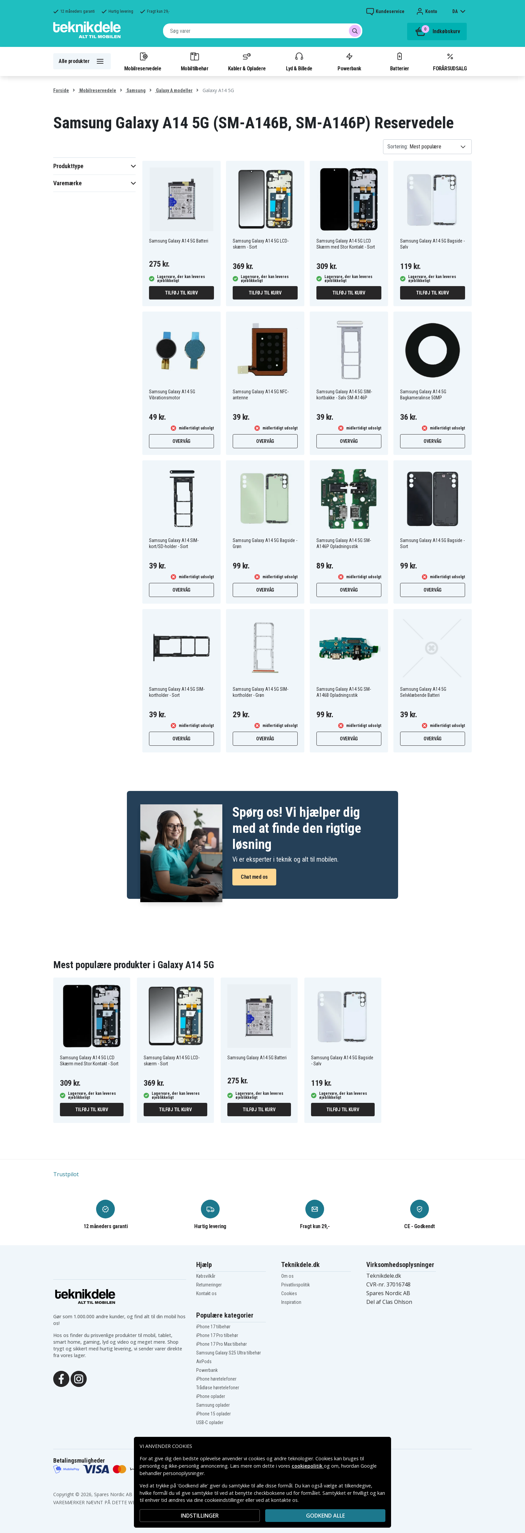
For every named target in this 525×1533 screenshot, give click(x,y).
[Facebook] (61, 1378)
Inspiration (291, 1302)
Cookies (289, 1293)
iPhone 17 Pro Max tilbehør (221, 1344)
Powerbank (349, 61)
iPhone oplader (210, 1396)
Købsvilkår (205, 1276)
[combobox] (262, 30)
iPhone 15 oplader (213, 1413)
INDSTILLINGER (200, 1515)
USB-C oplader (209, 1422)
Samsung (136, 90)
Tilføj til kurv (181, 292)
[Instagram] (79, 1378)
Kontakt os (206, 1293)
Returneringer (209, 1284)
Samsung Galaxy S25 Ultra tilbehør (228, 1352)
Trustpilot (66, 1174)
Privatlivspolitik (295, 1284)
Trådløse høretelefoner (217, 1387)
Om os (287, 1276)
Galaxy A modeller (174, 90)
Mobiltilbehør (194, 61)
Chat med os (254, 877)
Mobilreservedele (142, 61)
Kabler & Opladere (247, 61)
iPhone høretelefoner (216, 1379)
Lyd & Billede (299, 61)
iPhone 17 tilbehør (213, 1326)
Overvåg (181, 441)
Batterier (399, 61)
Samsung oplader (213, 1405)
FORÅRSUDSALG (450, 61)
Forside (61, 90)
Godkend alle (325, 1515)
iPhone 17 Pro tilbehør (217, 1335)
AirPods (204, 1361)
